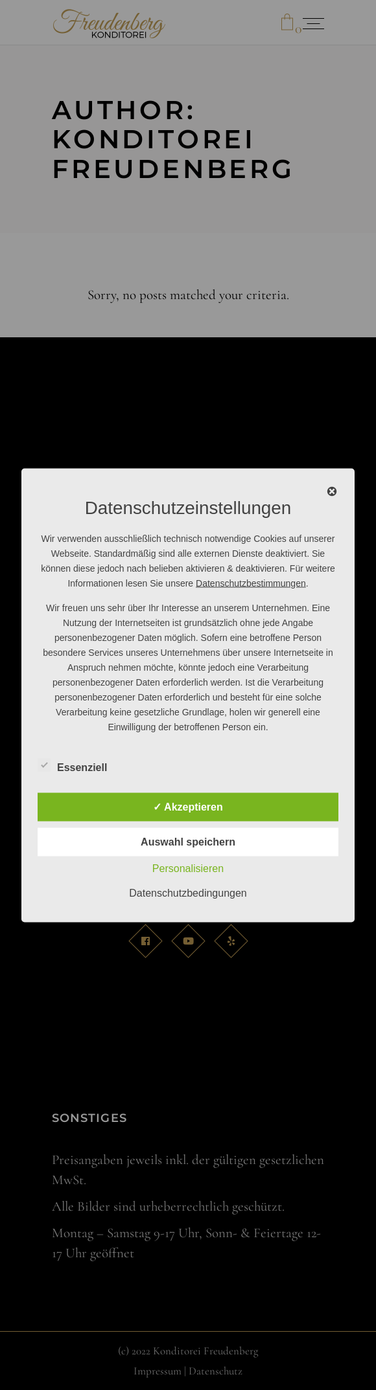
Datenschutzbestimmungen (251, 582)
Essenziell (72, 765)
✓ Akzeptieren (188, 806)
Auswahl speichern (188, 841)
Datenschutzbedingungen (187, 892)
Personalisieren (188, 867)
